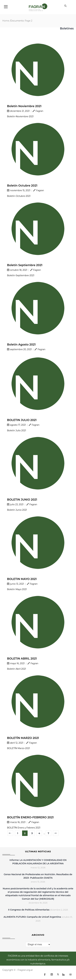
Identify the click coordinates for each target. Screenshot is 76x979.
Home (5, 20)
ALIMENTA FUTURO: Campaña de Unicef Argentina (32, 916)
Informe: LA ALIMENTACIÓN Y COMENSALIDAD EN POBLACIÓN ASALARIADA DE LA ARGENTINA (38, 862)
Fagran (38, 111)
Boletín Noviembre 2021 (24, 106)
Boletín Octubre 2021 (22, 185)
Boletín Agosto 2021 (21, 344)
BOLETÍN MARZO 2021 (23, 738)
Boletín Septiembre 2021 (24, 265)
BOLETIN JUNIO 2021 (22, 499)
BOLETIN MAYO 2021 (22, 579)
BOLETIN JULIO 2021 (22, 420)
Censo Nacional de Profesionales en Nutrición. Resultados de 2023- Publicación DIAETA (38, 876)
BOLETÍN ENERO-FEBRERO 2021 (30, 817)
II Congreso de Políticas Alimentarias (29, 909)
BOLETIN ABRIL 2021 (22, 658)
